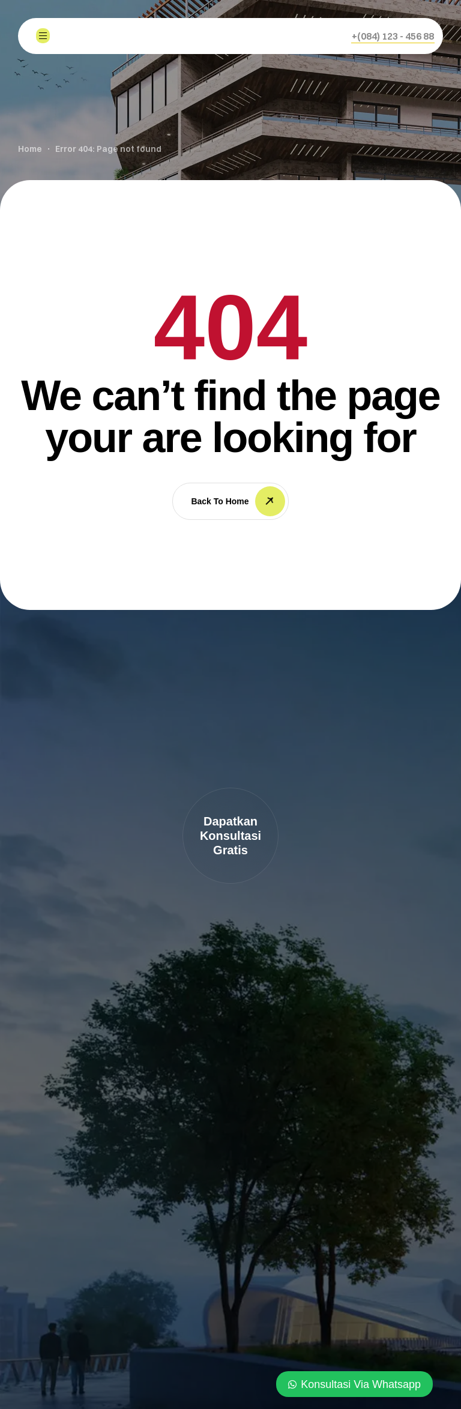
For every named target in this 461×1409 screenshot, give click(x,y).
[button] (393, 36)
